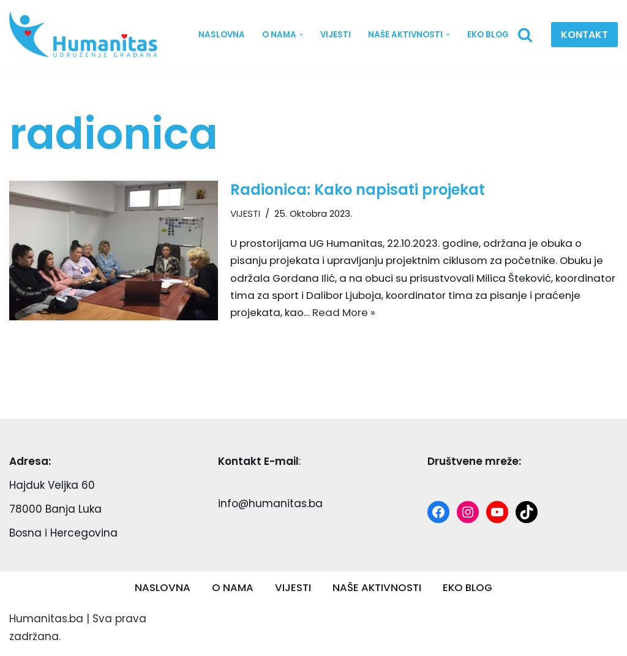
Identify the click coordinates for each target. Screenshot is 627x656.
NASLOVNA (219, 34)
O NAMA (231, 589)
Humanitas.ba (46, 621)
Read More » (395, 314)
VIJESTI (334, 34)
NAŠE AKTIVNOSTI (376, 589)
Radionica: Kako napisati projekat (357, 189)
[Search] (525, 34)
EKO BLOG (488, 34)
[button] (300, 34)
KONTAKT (584, 35)
